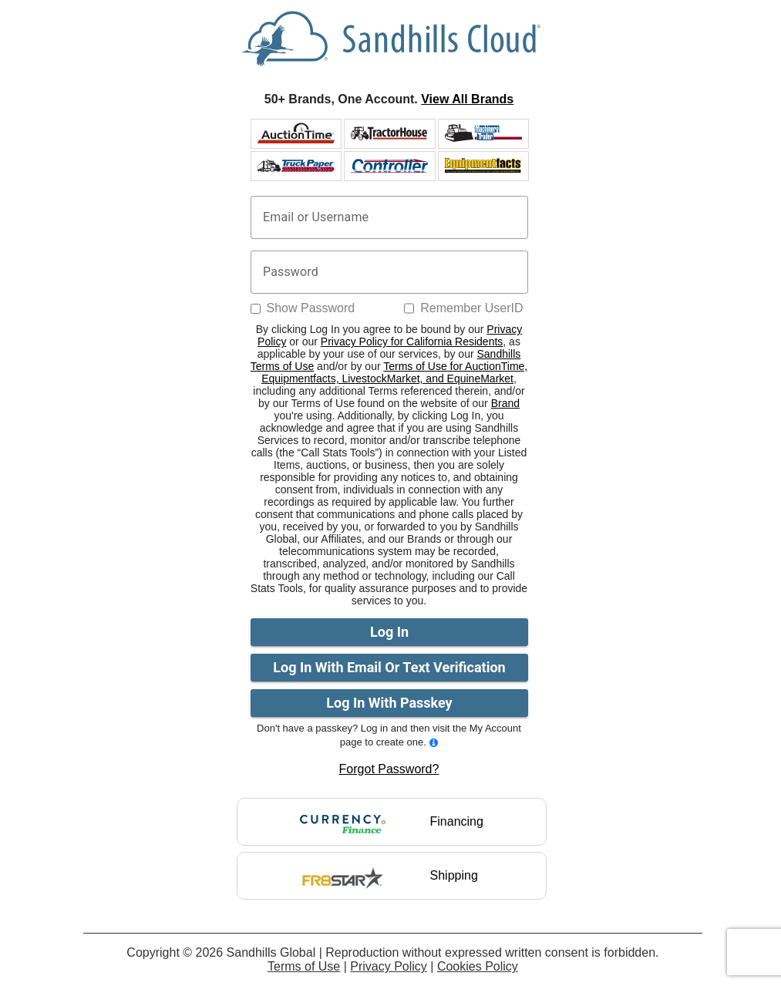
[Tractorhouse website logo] (389, 132)
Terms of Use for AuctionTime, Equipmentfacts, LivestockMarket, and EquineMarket (394, 372)
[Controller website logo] (389, 165)
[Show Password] (256, 309)
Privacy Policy (388, 966)
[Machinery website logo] (483, 132)
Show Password (311, 308)
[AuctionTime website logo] (296, 132)
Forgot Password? (389, 769)
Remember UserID (471, 308)
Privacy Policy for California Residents (412, 341)
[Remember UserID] (409, 308)
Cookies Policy (477, 966)
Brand (505, 403)
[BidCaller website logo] (483, 165)
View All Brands (467, 99)
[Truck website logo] (296, 165)
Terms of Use (304, 966)
